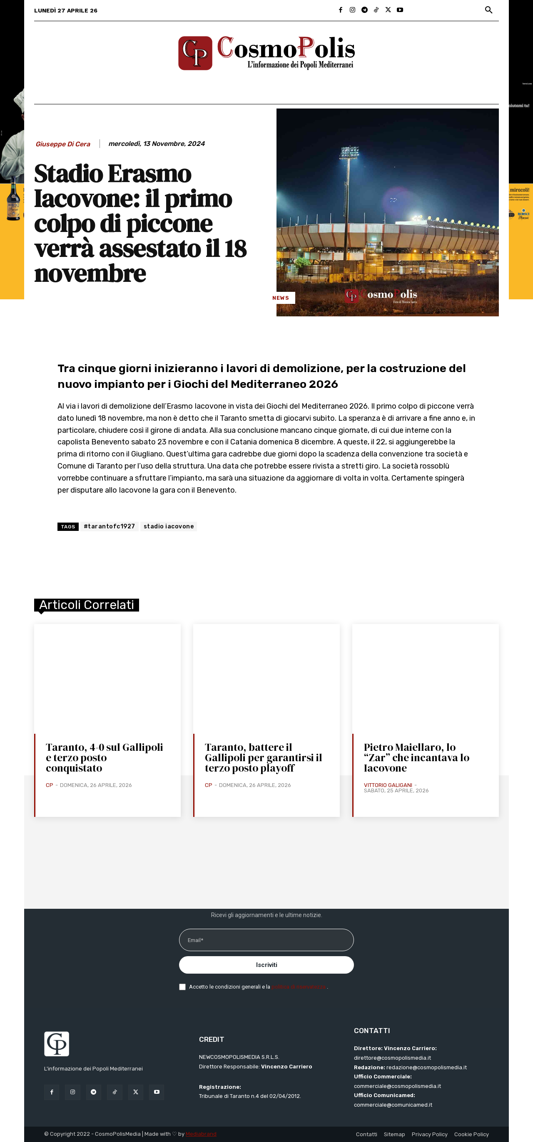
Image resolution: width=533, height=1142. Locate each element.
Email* (195, 940)
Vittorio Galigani (388, 785)
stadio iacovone (169, 526)
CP (49, 785)
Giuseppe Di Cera (62, 144)
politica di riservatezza (299, 987)
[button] (489, 10)
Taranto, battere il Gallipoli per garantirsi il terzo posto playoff (263, 757)
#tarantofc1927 (109, 526)
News (280, 298)
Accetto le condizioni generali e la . (258, 987)
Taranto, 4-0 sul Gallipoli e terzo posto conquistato (104, 757)
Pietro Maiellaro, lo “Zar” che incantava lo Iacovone (416, 757)
